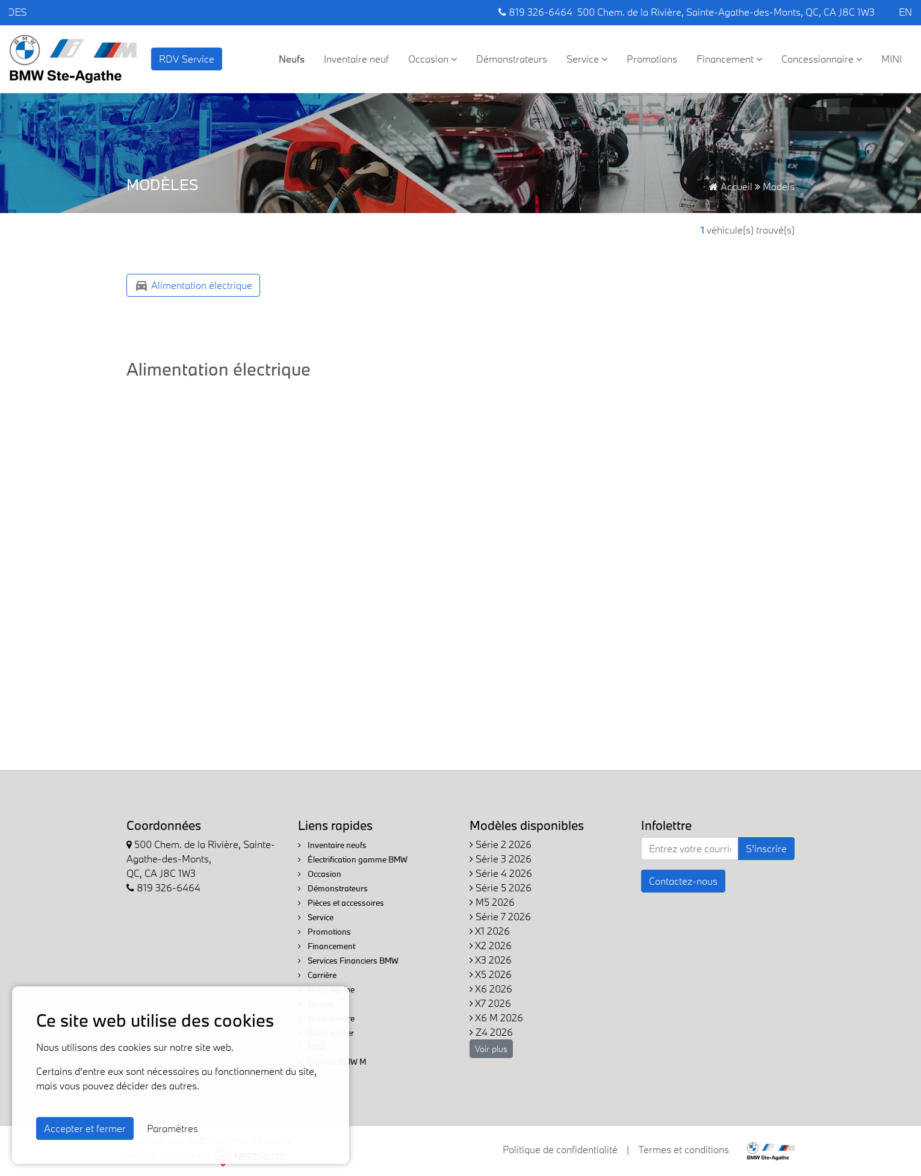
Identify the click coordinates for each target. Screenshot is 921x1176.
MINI (891, 58)
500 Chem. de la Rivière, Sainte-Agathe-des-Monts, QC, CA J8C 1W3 (726, 11)
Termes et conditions (683, 1149)
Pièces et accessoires (341, 902)
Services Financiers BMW (348, 960)
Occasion (432, 58)
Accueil (730, 186)
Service (586, 58)
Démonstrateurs (511, 58)
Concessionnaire (821, 58)
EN (905, 11)
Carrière (317, 975)
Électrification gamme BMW (353, 859)
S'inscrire (766, 848)
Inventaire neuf (356, 58)
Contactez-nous (683, 880)
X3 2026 (491, 959)
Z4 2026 (491, 1032)
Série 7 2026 (500, 916)
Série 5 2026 (501, 887)
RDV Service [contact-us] (186, 58)
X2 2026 (491, 945)
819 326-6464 (535, 11)
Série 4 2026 (501, 873)
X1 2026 (490, 930)
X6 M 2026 (496, 1017)
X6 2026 (491, 988)
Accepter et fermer (85, 1128)
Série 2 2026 (501, 844)
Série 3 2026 (501, 858)
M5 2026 (492, 902)
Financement (729, 58)
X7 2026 (490, 1003)
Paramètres (172, 1128)
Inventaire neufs (332, 845)
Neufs (292, 58)
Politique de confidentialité (560, 1149)
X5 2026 (491, 974)
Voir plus (491, 1048)
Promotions (652, 58)
